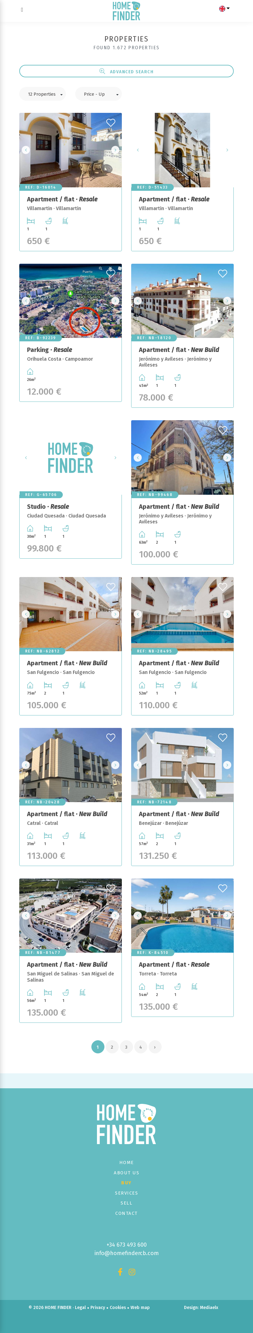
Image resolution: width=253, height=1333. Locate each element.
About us (126, 1173)
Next (115, 150)
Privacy (97, 1307)
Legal (80, 1307)
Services (126, 1193)
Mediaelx (209, 1307)
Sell (126, 1203)
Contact (126, 1213)
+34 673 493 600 (127, 1244)
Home (126, 1162)
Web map (140, 1307)
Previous (25, 150)
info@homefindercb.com (126, 1253)
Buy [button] (126, 1183)
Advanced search (126, 71)
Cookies (118, 1307)
